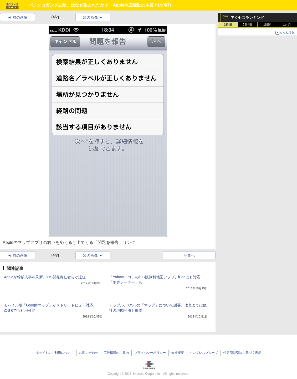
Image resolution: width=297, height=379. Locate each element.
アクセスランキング (247, 18)
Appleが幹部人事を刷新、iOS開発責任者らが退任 (45, 277)
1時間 (228, 25)
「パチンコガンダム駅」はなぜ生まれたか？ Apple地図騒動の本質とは (93, 5)
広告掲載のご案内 (116, 353)
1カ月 (287, 25)
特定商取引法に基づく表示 (242, 353)
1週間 (267, 25)
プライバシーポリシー (150, 353)
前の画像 (20, 17)
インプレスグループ (204, 353)
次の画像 (90, 17)
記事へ (189, 255)
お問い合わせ (88, 353)
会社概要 (177, 353)
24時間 (247, 25)
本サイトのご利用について (55, 353)
